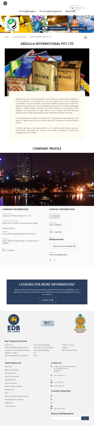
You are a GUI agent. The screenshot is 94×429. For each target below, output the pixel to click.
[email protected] (56, 239)
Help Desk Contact (59, 408)
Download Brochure (57, 28)
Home (7, 37)
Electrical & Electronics (69, 350)
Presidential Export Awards (14, 400)
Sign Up (85, 418)
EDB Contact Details (12, 376)
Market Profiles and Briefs (13, 386)
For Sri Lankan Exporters (50, 12)
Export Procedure (11, 383)
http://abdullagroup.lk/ (58, 255)
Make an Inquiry (78, 28)
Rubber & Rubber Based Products (16, 347)
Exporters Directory (19, 37)
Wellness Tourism (68, 345)
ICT (34, 353)
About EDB (70, 12)
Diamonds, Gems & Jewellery (43, 347)
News (7, 393)
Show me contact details (63, 246)
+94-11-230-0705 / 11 (60, 375)
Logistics (65, 347)
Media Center (9, 390)
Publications (9, 403)
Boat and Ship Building (41, 350)
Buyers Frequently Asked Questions (17, 396)
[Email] (66, 418)
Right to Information (12, 370)
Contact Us (46, 300)
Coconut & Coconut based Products (17, 350)
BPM (35, 356)
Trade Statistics (10, 406)
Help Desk (8, 367)
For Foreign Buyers (27, 12)
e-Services (76, 3)
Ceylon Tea (8, 345)
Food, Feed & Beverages (42, 345)
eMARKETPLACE (10, 380)
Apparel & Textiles (11, 353)
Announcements (10, 373)
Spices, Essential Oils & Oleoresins (16, 356)
